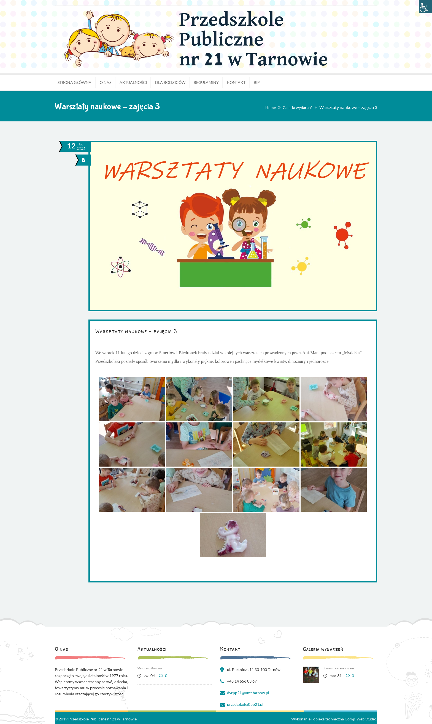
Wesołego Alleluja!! (150, 668)
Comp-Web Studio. (361, 719)
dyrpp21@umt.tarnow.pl (248, 692)
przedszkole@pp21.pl (245, 704)
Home (270, 107)
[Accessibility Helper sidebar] (425, 6)
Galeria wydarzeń (297, 107)
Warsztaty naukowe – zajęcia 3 (136, 330)
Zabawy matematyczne (339, 668)
